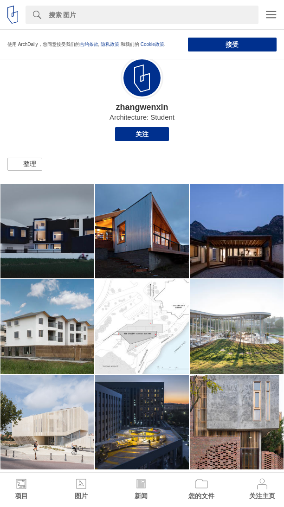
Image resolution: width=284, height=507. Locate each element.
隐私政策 (110, 44)
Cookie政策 (152, 44)
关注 (142, 134)
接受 (232, 44)
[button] (24, 164)
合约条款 (89, 44)
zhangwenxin (142, 107)
